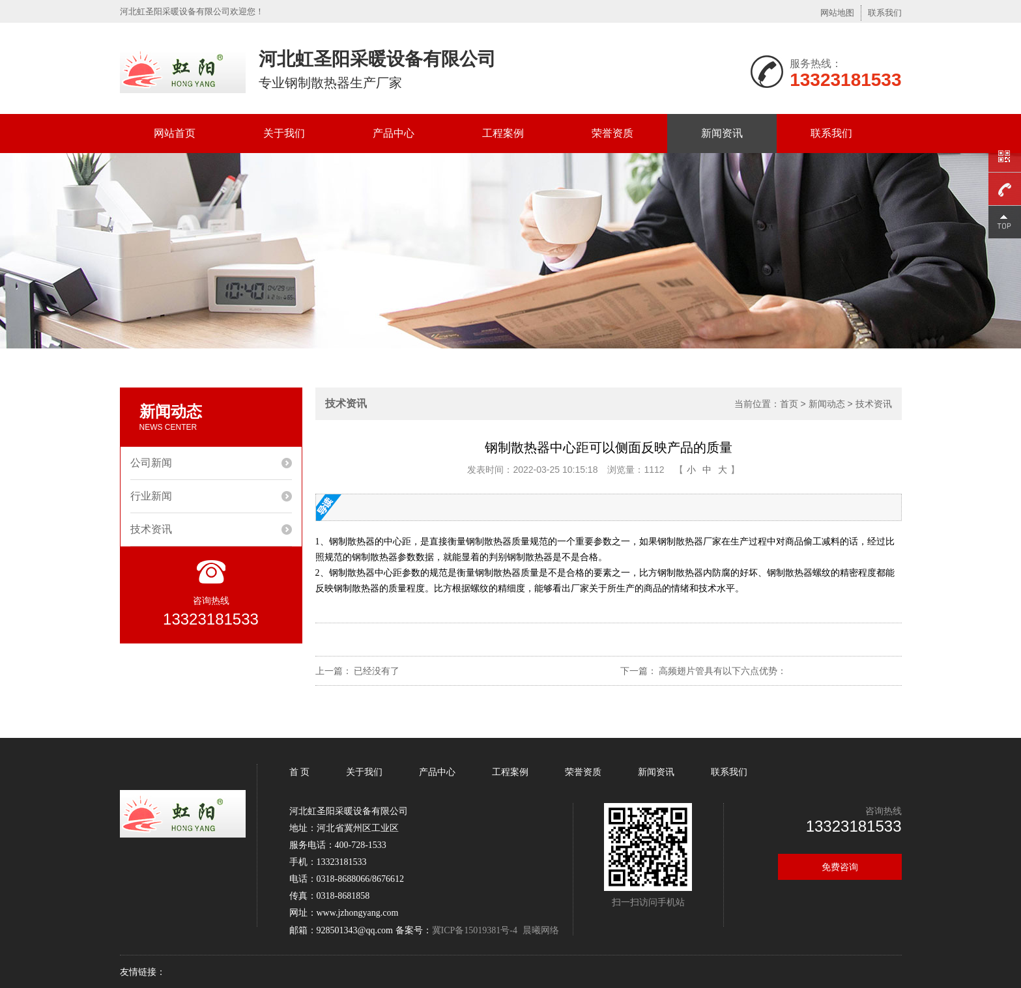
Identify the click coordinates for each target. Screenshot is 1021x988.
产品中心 (393, 133)
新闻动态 (827, 404)
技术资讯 (151, 529)
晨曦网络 (541, 930)
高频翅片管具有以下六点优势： (722, 671)
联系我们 (885, 13)
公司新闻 (151, 462)
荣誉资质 (612, 133)
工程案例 (503, 133)
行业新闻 (151, 495)
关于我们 (284, 133)
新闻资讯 (722, 133)
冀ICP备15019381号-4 (474, 930)
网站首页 (174, 133)
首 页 (301, 772)
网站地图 (837, 13)
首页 (789, 404)
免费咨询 (840, 867)
